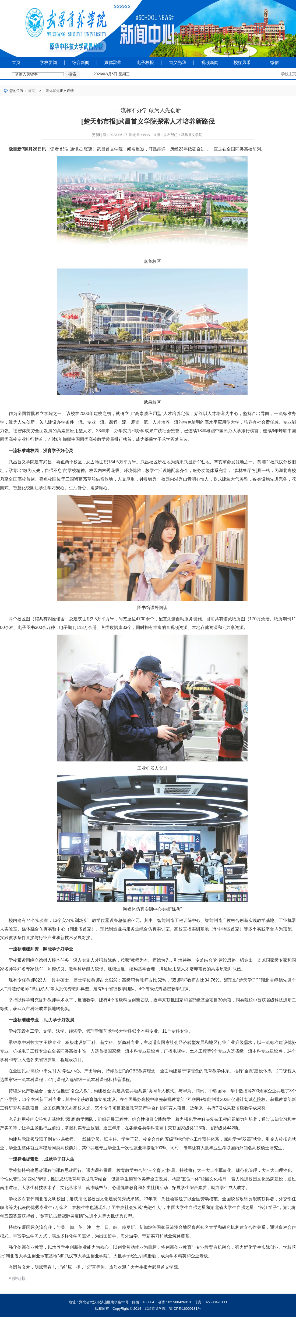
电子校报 (145, 62)
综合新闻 (80, 62)
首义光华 (177, 62)
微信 (274, 62)
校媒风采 (242, 62)
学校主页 (288, 74)
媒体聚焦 (113, 62)
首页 (16, 62)
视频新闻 (210, 62)
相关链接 (17, 1278)
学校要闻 (48, 62)
